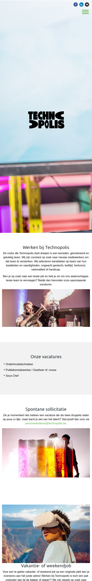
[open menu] (85, 11)
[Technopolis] (46, 116)
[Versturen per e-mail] (87, 4)
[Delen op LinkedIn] (81, 4)
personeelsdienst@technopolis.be (45, 423)
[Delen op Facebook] (75, 4)
